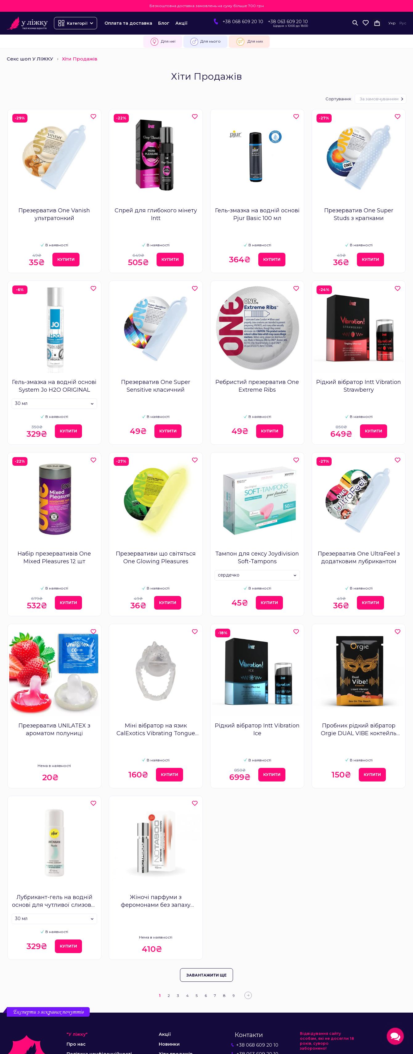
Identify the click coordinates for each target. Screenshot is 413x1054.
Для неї (162, 42)
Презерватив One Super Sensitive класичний (155, 386)
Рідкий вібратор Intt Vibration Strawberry (358, 386)
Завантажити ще (206, 975)
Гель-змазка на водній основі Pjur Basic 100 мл (257, 214)
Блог (164, 23)
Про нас (76, 1044)
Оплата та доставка (128, 23)
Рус (402, 23)
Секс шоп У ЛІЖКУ (30, 59)
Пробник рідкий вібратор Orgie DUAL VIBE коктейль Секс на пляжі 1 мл (358, 729)
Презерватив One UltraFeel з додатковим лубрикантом (359, 557)
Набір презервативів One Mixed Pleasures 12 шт (54, 557)
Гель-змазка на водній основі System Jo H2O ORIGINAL (54, 386)
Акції (181, 23)
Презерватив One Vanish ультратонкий (54, 214)
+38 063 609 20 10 (288, 21)
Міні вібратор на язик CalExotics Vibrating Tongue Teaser (156, 729)
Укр (392, 23)
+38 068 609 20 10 (243, 21)
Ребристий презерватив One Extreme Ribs (257, 386)
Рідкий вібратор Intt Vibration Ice (257, 729)
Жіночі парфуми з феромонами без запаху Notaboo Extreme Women (155, 901)
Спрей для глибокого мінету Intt (156, 214)
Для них (249, 42)
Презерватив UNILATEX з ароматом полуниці (54, 729)
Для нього (205, 42)
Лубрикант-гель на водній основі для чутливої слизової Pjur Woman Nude (54, 901)
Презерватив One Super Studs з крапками (358, 214)
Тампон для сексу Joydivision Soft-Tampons (257, 557)
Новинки (169, 1044)
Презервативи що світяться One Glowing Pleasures (156, 557)
